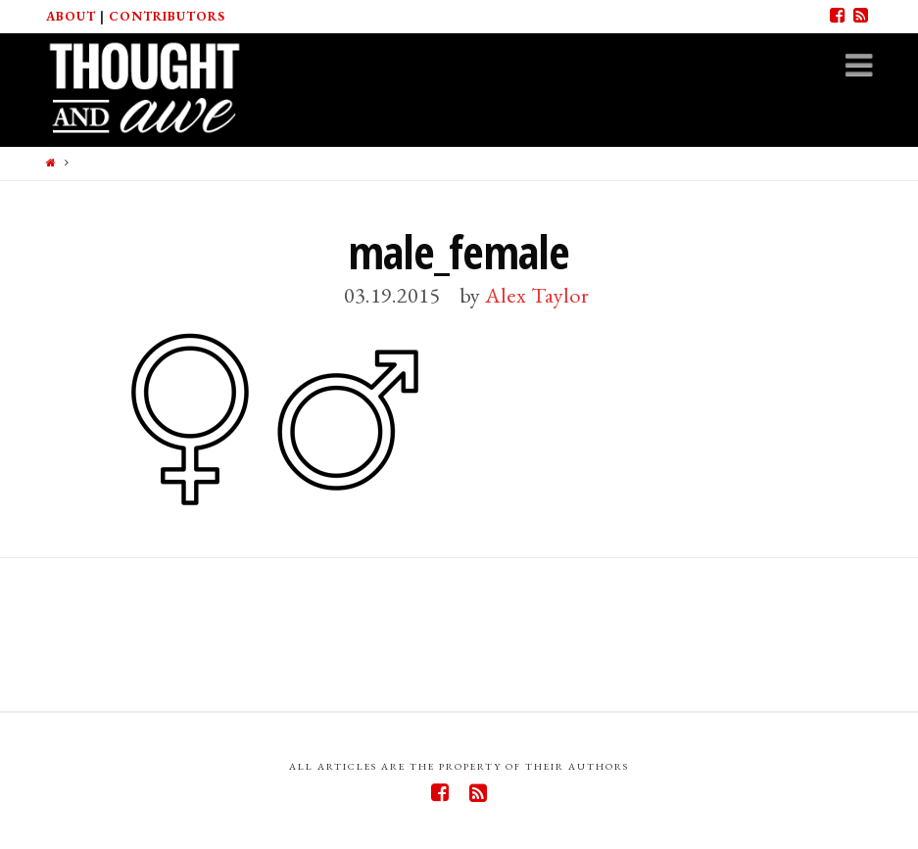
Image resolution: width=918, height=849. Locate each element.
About (71, 16)
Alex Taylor (537, 294)
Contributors (167, 16)
